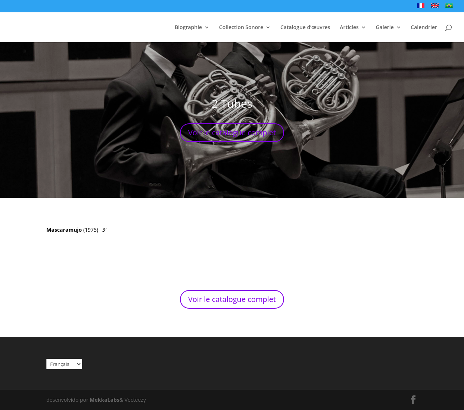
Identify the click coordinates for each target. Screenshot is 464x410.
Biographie (188, 28)
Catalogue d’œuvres (305, 28)
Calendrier (424, 28)
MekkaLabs (104, 399)
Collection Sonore (241, 28)
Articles (349, 28)
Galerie (384, 28)
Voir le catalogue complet (232, 132)
